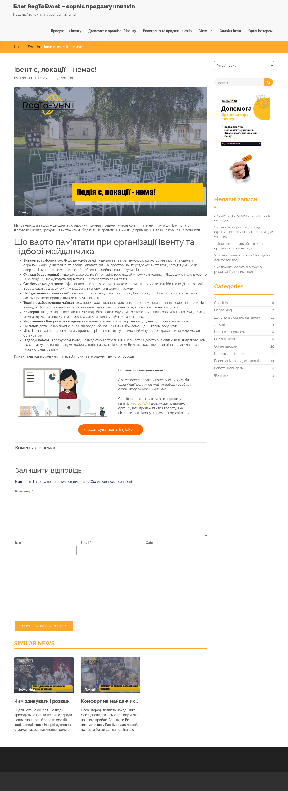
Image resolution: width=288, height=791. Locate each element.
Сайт (150, 543)
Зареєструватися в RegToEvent (111, 429)
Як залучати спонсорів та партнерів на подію (242, 218)
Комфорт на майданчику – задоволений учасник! (110, 701)
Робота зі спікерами (229, 368)
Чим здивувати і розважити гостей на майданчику (44, 701)
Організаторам (260, 31)
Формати (221, 375)
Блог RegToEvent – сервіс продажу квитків (74, 6)
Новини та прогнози (230, 332)
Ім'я (19, 543)
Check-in (205, 31)
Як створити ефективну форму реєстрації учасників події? (238, 269)
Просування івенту (66, 31)
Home (18, 47)
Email (86, 543)
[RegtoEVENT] (242, 141)
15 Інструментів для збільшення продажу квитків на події (238, 246)
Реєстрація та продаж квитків (167, 31)
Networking (223, 310)
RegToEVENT (140, 403)
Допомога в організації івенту (112, 31)
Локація (34, 47)
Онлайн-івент (230, 31)
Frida (23, 78)
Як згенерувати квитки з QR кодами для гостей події (242, 257)
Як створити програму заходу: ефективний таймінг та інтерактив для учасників (244, 231)
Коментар (24, 491)
